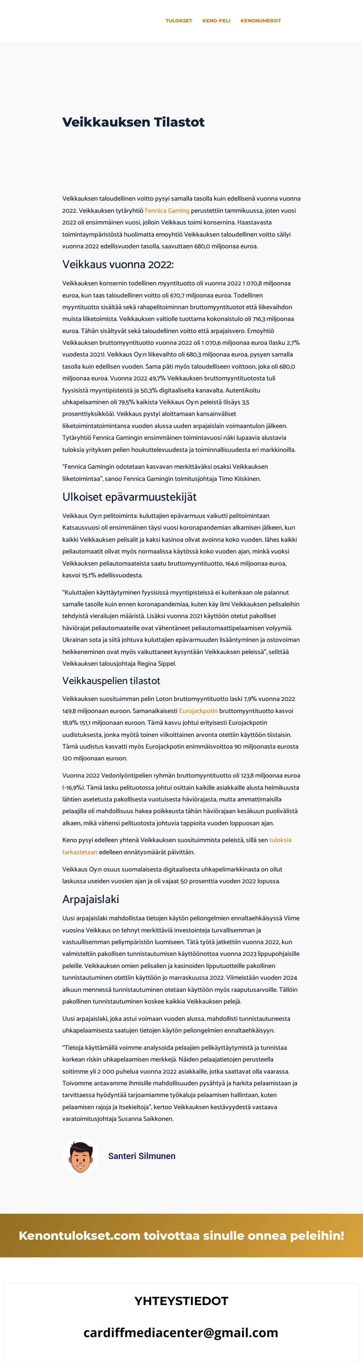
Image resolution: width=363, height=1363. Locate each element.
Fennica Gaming (167, 210)
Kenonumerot (261, 20)
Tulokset (179, 20)
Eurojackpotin (199, 711)
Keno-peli (216, 20)
